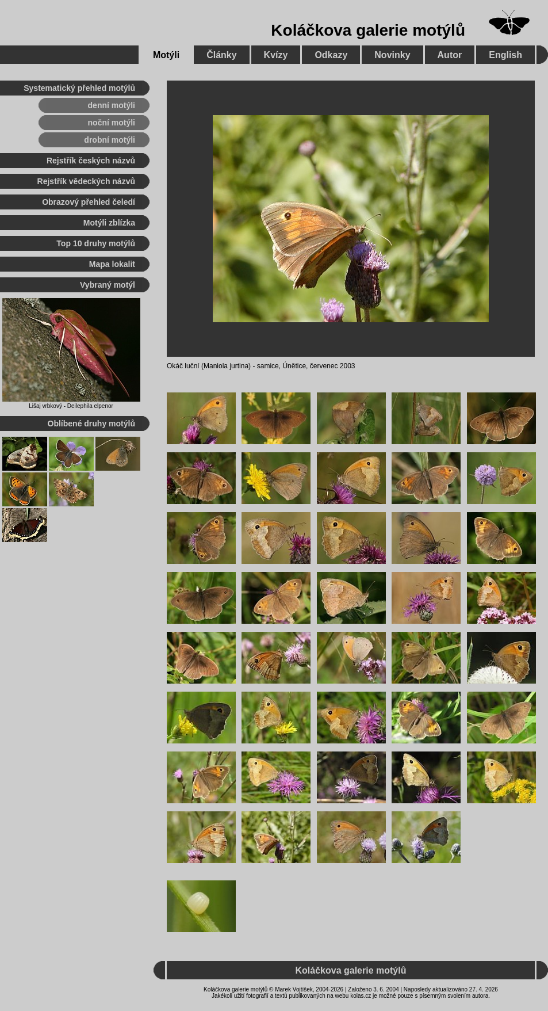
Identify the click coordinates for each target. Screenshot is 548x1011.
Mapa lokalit (112, 264)
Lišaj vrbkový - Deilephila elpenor (71, 406)
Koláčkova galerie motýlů (368, 30)
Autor (450, 55)
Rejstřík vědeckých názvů (86, 181)
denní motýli (111, 105)
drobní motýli (109, 139)
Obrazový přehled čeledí (88, 202)
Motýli (166, 55)
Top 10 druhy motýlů (95, 243)
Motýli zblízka (109, 222)
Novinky (392, 55)
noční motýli (111, 122)
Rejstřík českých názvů (91, 160)
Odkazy (331, 55)
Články (221, 55)
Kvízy (276, 55)
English (505, 55)
